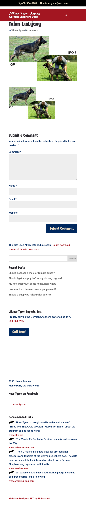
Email (13, 199)
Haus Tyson (19, 404)
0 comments (32, 30)
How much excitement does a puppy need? (32, 289)
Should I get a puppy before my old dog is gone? (35, 278)
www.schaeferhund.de (21, 447)
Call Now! (19, 332)
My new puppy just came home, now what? (32, 283)
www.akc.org (16, 435)
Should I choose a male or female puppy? (32, 273)
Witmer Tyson (18, 30)
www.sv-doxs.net (18, 468)
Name (13, 185)
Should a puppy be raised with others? (30, 294)
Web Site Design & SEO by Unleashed (29, 498)
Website (13, 212)
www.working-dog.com (21, 481)
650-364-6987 (16, 321)
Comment (15, 151)
